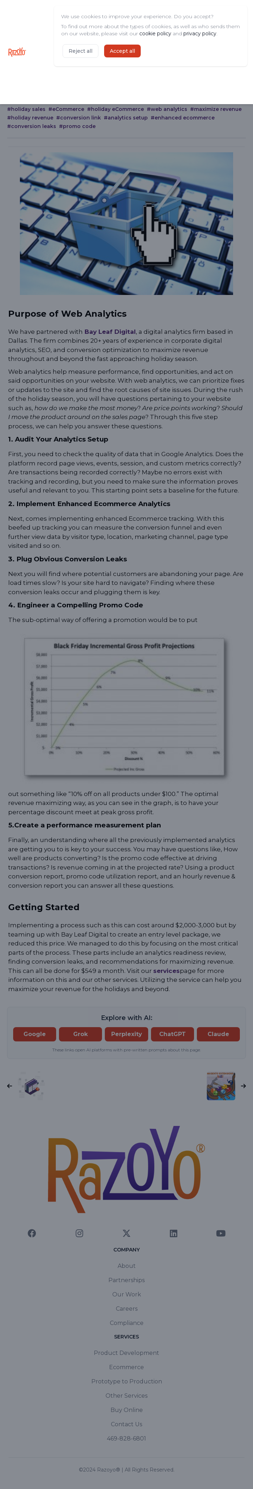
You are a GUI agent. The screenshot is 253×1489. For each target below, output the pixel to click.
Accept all (122, 51)
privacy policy (199, 33)
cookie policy (155, 33)
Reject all (80, 51)
